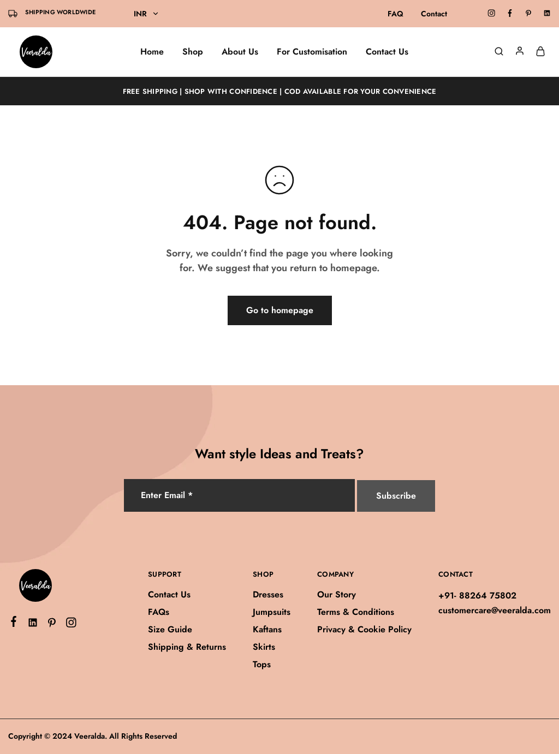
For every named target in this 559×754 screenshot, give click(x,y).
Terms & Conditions (355, 612)
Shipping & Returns (187, 647)
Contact (434, 13)
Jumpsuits (271, 612)
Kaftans (267, 629)
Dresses (268, 594)
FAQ (395, 13)
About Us (240, 52)
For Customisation (312, 52)
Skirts (264, 647)
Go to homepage (279, 310)
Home (152, 52)
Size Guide (170, 629)
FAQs (158, 612)
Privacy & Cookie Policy (364, 629)
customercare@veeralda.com (494, 610)
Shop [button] (192, 52)
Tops (262, 664)
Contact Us (387, 52)
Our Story (336, 594)
